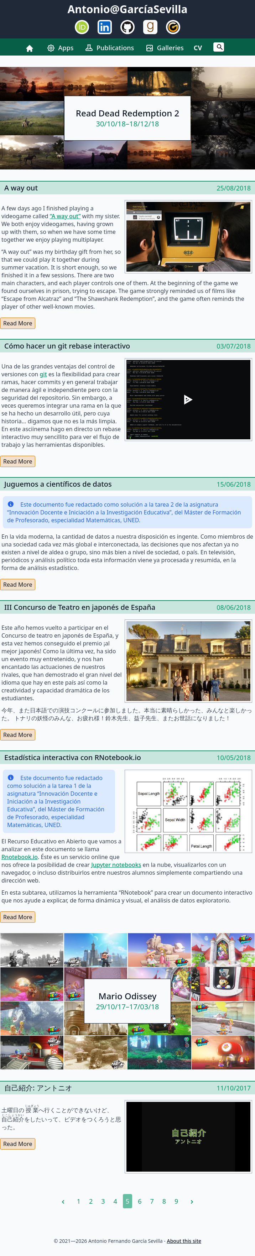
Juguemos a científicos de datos (58, 484)
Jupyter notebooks (116, 865)
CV (198, 47)
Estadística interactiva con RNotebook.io (72, 757)
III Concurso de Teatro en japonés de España (79, 607)
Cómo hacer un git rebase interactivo (67, 346)
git (43, 374)
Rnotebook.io (19, 857)
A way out (21, 188)
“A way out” (65, 216)
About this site (184, 1240)
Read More (17, 323)
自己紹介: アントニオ (38, 1088)
